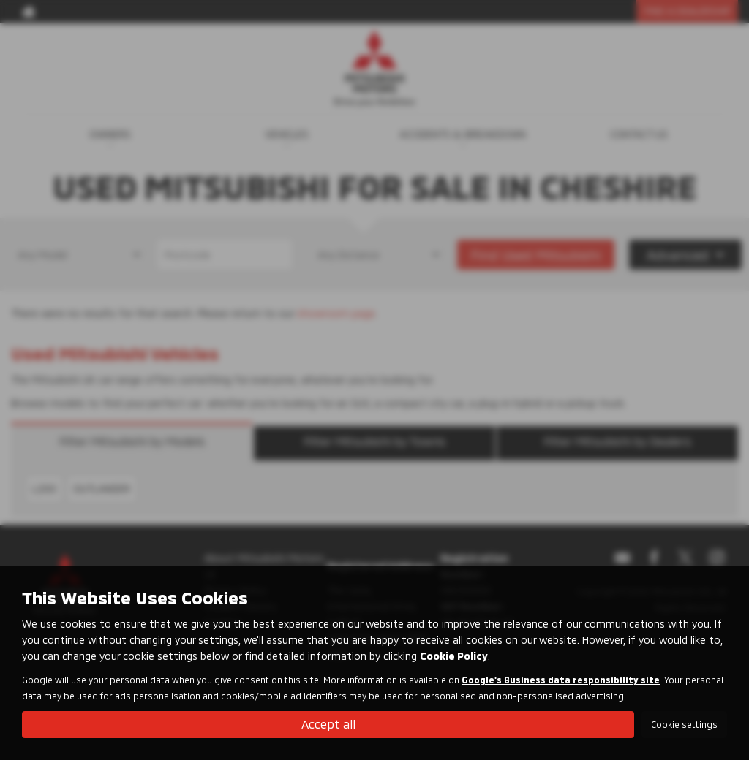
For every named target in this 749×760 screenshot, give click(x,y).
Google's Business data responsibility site (561, 679)
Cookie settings (684, 724)
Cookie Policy (454, 656)
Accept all (328, 724)
